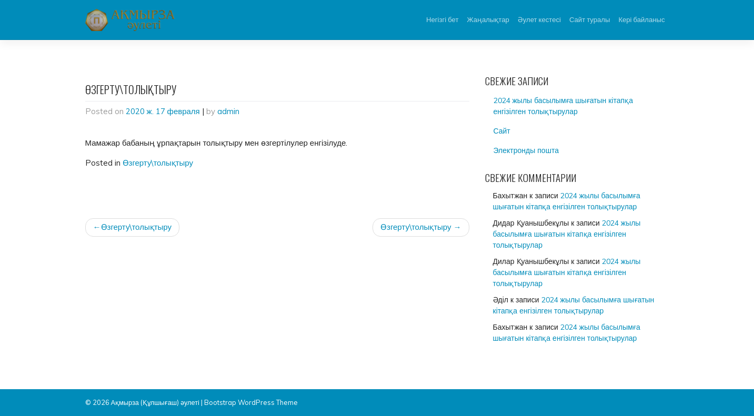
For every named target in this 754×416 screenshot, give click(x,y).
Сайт (502, 131)
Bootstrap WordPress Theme (251, 402)
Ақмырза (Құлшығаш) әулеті (155, 402)
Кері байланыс (641, 19)
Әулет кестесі (539, 19)
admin (228, 111)
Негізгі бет (442, 19)
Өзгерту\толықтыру (158, 163)
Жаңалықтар (488, 19)
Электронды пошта (526, 150)
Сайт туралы (589, 19)
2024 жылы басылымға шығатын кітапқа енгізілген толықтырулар (563, 106)
